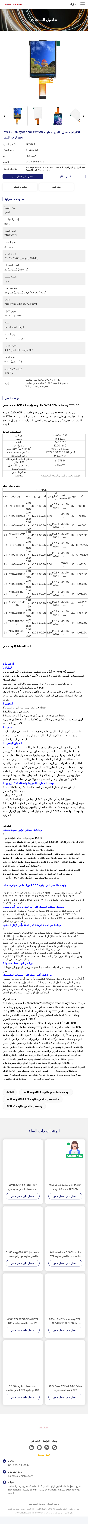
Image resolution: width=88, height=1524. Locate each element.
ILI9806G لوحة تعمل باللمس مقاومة (24, 1112)
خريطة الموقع (53, 1510)
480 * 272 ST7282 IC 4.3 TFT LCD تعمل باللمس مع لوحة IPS (22, 1327)
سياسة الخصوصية (36, 1510)
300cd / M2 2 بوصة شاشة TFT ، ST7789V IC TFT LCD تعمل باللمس (65, 1327)
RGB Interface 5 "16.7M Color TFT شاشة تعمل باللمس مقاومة (65, 1260)
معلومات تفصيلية (20, 187)
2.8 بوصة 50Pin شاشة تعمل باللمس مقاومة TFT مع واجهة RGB (22, 1394)
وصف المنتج (56, 187)
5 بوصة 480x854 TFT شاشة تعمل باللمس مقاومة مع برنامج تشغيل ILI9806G (22, 1260)
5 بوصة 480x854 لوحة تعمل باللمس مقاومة (45, 1098)
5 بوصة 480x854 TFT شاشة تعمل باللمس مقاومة (32, 1105)
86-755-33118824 (19, 1471)
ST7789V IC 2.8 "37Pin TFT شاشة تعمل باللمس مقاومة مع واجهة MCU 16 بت (22, 1193)
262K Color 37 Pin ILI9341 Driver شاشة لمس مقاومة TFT (65, 1394)
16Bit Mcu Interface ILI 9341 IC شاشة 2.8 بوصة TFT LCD (65, 1193)
